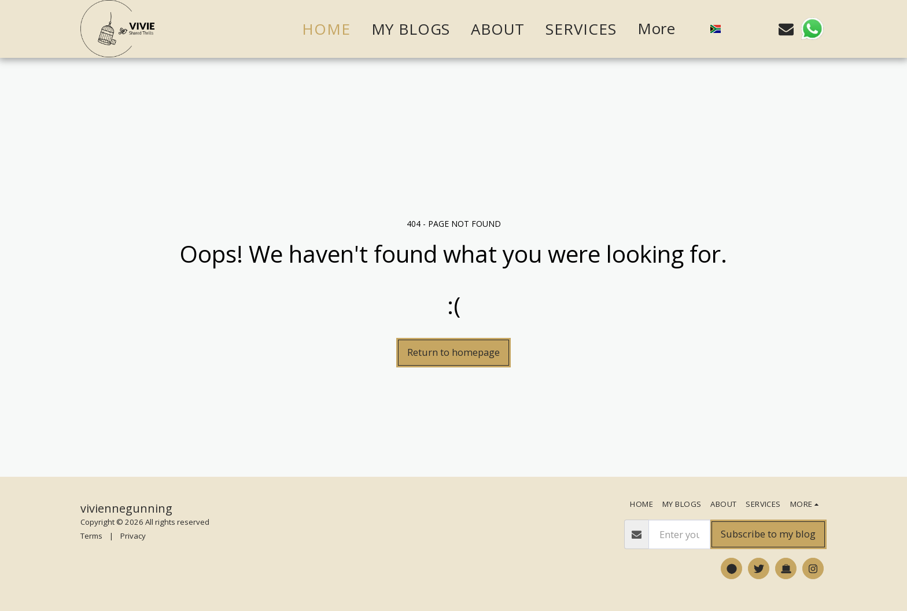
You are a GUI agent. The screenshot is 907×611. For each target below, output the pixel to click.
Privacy (133, 536)
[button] (737, 28)
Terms (91, 536)
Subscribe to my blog (768, 533)
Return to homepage (453, 352)
